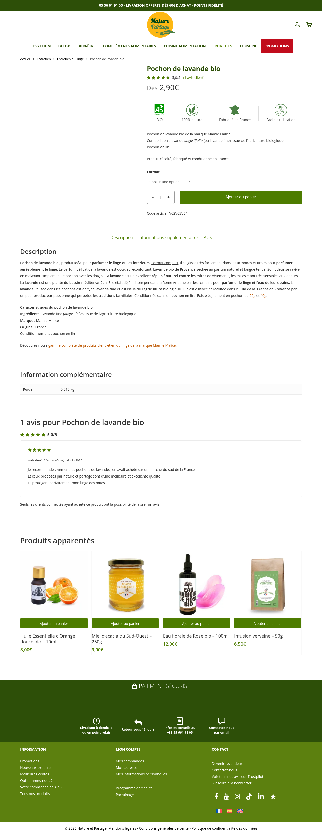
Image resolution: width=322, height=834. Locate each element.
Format (153, 171)
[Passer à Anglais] (240, 811)
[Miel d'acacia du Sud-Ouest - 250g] (125, 584)
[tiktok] (249, 796)
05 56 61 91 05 (111, 5)
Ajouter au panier (240, 197)
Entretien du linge (70, 59)
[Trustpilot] (273, 796)
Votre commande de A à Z (41, 787)
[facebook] (216, 796)
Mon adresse (126, 767)
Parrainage (125, 794)
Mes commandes (130, 761)
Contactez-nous (224, 770)
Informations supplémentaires (168, 237)
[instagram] (237, 796)
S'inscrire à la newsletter (232, 783)
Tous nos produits (35, 793)
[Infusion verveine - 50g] (267, 584)
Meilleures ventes (34, 774)
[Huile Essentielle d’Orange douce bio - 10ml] (54, 584)
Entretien (44, 59)
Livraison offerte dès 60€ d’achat (158, 5)
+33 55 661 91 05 (180, 732)
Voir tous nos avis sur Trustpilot (237, 776)
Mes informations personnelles (141, 774)
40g (263, 295)
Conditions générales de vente (164, 828)
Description (121, 237)
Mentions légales (122, 828)
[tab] (122, 237)
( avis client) (194, 78)
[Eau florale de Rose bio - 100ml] (196, 584)
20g (252, 295)
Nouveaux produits (36, 767)
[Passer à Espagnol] (229, 811)
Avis (208, 237)
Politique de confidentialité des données (224, 828)
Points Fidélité (208, 5)
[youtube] (226, 796)
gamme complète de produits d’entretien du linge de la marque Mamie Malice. (112, 345)
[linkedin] (261, 796)
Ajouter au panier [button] (54, 623)
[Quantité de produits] (161, 197)
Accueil (25, 59)
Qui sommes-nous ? (36, 780)
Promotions (29, 761)
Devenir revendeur (227, 763)
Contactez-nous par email (221, 727)
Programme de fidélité (134, 788)
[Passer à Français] (219, 811)
